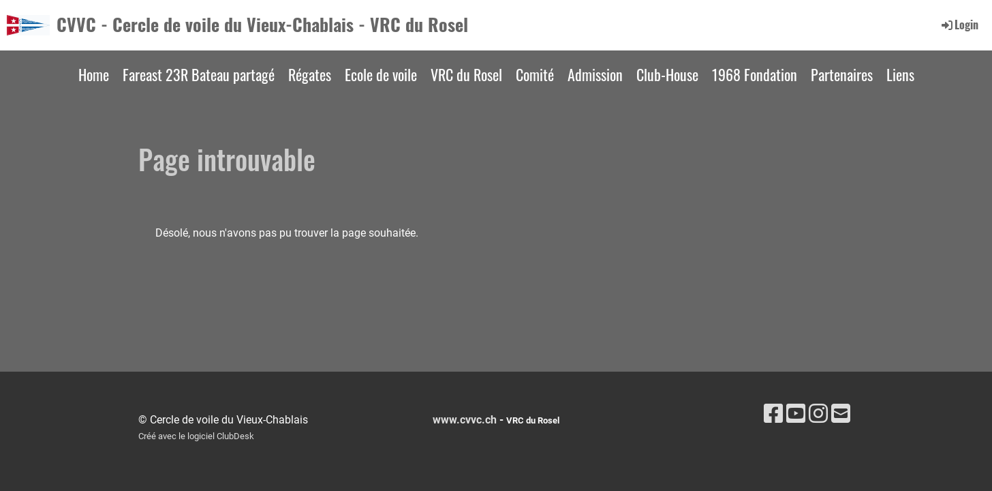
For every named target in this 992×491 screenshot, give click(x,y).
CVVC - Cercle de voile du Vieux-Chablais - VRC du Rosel (262, 24)
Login (959, 24)
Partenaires (842, 74)
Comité (535, 74)
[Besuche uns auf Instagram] (818, 414)
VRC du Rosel (466, 74)
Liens (900, 74)
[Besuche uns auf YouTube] (795, 414)
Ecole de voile (381, 74)
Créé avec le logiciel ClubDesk (196, 436)
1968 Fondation (754, 74)
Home (93, 74)
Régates (309, 74)
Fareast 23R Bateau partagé (199, 74)
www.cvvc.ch (465, 419)
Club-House (667, 74)
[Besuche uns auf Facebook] (773, 414)
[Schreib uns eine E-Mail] (840, 414)
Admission (595, 74)
